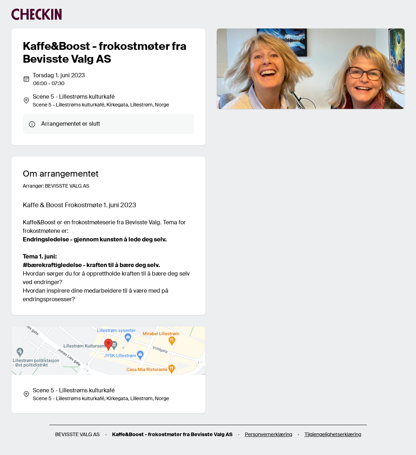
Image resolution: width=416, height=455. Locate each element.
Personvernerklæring (268, 434)
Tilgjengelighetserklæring (333, 434)
